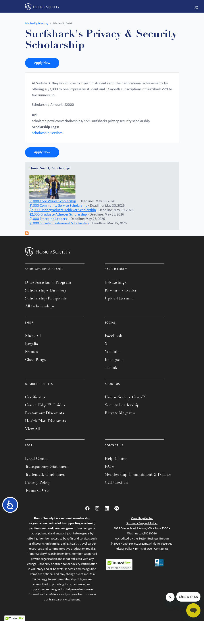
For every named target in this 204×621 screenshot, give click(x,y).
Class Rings (35, 359)
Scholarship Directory (36, 23)
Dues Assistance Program (48, 282)
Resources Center (121, 290)
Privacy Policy (37, 482)
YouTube (113, 351)
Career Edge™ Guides (45, 405)
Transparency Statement (47, 466)
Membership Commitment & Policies (138, 474)
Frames (31, 351)
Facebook (113, 335)
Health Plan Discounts (45, 420)
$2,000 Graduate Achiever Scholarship (58, 215)
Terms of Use (37, 490)
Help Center (116, 458)
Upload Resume (119, 298)
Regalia (31, 343)
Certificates (35, 397)
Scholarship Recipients (46, 298)
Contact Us (161, 548)
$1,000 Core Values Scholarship (52, 201)
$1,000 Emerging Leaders (48, 219)
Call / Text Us (116, 482)
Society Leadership (122, 405)
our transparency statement (62, 599)
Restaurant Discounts (44, 413)
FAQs (110, 466)
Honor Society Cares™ (125, 397)
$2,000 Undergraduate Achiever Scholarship (62, 210)
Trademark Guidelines (45, 474)
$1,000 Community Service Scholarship (58, 206)
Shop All (33, 335)
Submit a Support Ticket (142, 523)
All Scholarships (40, 306)
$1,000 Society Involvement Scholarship (59, 223)
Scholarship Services (47, 133)
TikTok (111, 367)
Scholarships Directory (46, 290)
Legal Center (36, 458)
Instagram (114, 359)
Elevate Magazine (120, 413)
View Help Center (142, 518)
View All (32, 428)
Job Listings (115, 282)
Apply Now (42, 63)
